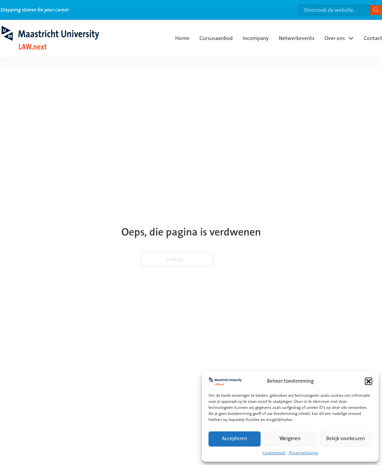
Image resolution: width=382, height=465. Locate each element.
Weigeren (290, 438)
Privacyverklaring (303, 453)
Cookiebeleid (274, 453)
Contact (373, 38)
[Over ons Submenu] (351, 38)
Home (182, 38)
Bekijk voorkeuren (345, 438)
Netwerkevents (296, 38)
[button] (368, 381)
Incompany (256, 38)
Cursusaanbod (216, 38)
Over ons (334, 38)
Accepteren (234, 438)
